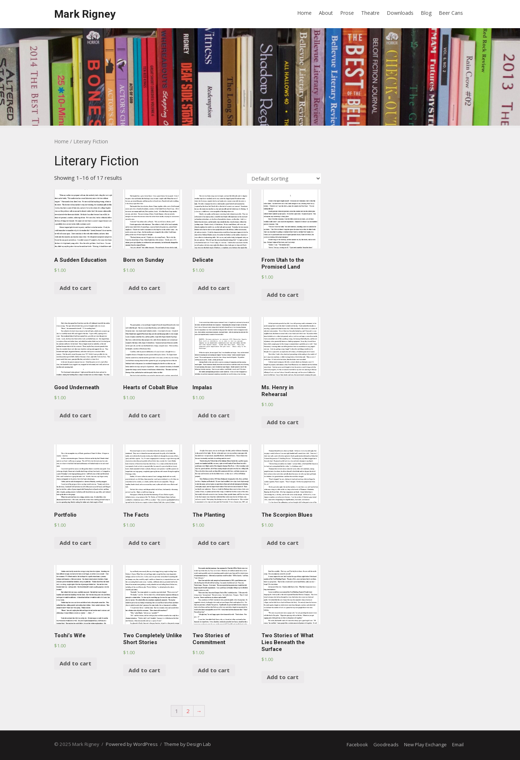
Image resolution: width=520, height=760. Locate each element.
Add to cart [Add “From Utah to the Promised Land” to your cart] (283, 294)
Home (304, 12)
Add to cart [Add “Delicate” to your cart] (214, 287)
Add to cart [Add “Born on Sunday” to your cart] (144, 287)
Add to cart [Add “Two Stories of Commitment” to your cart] (214, 670)
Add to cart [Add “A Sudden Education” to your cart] (75, 287)
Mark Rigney (85, 14)
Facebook (357, 744)
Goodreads (386, 744)
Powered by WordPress (132, 744)
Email (458, 744)
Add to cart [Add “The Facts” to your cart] (144, 542)
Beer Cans (451, 12)
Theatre (370, 12)
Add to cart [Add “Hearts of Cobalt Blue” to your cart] (144, 415)
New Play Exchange (425, 744)
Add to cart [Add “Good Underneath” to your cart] (75, 415)
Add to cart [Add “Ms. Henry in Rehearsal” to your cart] (283, 422)
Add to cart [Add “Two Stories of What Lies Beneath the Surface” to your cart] (283, 677)
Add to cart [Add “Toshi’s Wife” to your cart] (75, 663)
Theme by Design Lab (187, 744)
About (326, 12)
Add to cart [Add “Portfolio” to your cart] (75, 542)
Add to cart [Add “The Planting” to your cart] (214, 542)
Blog (426, 12)
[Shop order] (284, 178)
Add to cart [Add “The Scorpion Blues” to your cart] (283, 542)
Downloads (400, 12)
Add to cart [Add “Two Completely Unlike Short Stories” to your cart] (144, 670)
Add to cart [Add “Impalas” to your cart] (214, 415)
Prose (347, 12)
